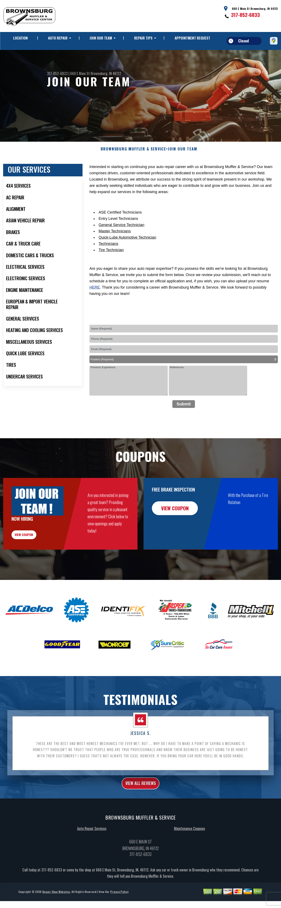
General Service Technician (121, 245)
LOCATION (20, 38)
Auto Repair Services (91, 855)
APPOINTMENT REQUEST (192, 38)
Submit (184, 424)
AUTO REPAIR (57, 38)
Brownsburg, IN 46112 (106, 73)
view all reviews (140, 809)
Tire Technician (111, 270)
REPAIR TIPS (143, 38)
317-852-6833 (245, 14)
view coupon (34, 557)
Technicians (108, 264)
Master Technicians (115, 251)
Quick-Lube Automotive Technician (127, 258)
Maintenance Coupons (189, 855)
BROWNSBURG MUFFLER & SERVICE (133, 169)
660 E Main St (80, 73)
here (94, 308)
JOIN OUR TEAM (101, 38)
